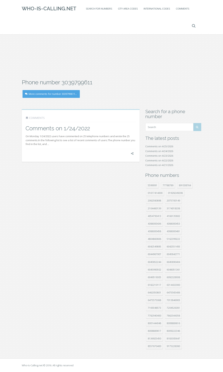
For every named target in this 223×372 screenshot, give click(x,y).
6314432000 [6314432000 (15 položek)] (173, 285)
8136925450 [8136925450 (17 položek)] (154, 338)
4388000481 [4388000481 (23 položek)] (173, 231)
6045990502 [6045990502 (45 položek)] (154, 269)
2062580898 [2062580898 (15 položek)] (154, 200)
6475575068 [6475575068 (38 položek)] (154, 300)
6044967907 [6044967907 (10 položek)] (154, 254)
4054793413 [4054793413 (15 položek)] (154, 216)
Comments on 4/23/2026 (159, 155)
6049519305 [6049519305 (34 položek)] (154, 277)
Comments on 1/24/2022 (58, 128)
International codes (157, 8)
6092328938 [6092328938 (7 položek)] (173, 277)
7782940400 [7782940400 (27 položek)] (154, 315)
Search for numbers (99, 8)
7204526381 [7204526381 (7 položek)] (173, 307)
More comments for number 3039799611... (51, 94)
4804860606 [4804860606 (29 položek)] (154, 239)
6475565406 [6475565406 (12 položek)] (173, 292)
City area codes (128, 8)
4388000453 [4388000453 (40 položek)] (173, 223)
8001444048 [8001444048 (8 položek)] (154, 323)
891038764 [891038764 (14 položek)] (185, 185)
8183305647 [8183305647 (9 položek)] (173, 338)
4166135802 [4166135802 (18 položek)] (173, 216)
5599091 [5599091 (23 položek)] (152, 185)
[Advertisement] (111, 47)
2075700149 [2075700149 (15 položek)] (173, 200)
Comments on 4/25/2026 (159, 146)
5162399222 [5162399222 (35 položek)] (173, 239)
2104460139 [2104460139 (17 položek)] (154, 208)
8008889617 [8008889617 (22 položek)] (154, 331)
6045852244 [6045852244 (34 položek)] (154, 262)
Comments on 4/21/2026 (159, 165)
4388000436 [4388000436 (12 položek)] (154, 223)
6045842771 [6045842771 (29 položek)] (173, 254)
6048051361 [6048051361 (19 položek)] (173, 269)
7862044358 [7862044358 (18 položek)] (173, 315)
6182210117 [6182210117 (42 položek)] (154, 285)
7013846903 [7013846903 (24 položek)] (173, 300)
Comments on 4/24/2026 (159, 151)
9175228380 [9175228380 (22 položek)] (173, 346)
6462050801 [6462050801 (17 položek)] (154, 292)
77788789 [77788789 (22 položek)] (168, 185)
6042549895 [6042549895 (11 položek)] (154, 246)
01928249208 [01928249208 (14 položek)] (175, 193)
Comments (182, 8)
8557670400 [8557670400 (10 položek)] (154, 346)
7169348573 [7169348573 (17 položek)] (154, 307)
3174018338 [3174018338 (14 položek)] (173, 208)
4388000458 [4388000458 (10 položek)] (154, 231)
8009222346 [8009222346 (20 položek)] (173, 331)
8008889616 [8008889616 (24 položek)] (173, 323)
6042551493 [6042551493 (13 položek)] (173, 246)
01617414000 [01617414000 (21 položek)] (155, 193)
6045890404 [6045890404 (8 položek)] (173, 262)
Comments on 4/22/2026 (159, 160)
